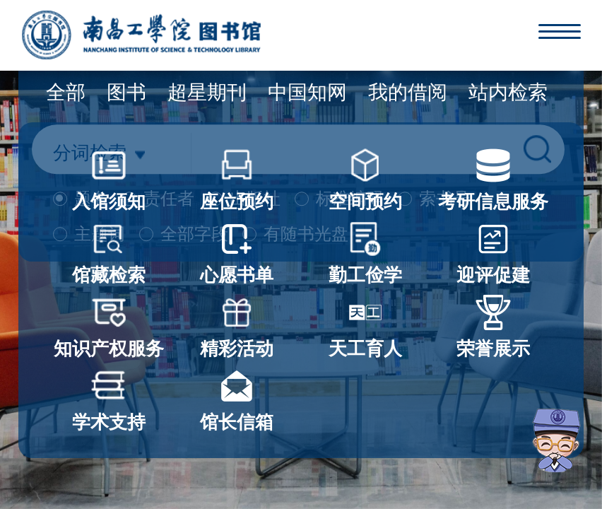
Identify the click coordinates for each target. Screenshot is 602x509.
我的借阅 (407, 92)
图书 (126, 92)
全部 (65, 92)
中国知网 (307, 92)
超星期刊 (207, 92)
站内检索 (508, 92)
